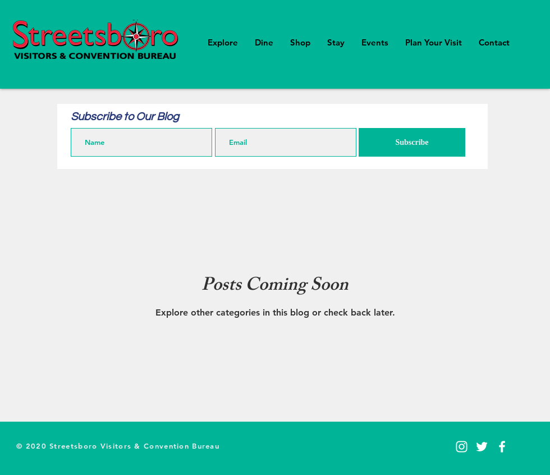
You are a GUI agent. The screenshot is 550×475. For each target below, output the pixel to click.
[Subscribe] (412, 142)
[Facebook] (502, 446)
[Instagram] (461, 446)
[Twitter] (481, 446)
